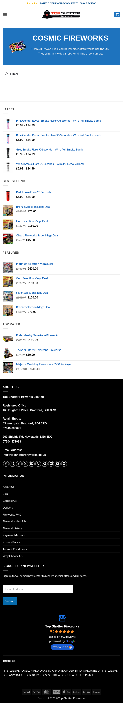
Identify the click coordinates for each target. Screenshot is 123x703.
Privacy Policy (11, 542)
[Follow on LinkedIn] (51, 464)
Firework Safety (12, 528)
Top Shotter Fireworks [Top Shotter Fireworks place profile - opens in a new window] (62, 626)
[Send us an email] (32, 464)
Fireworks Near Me (14, 521)
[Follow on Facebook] (6, 464)
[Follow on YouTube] (58, 464)
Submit (10, 601)
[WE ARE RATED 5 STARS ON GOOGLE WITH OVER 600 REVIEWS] (61, 3)
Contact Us (10, 500)
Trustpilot (9, 660)
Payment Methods (14, 535)
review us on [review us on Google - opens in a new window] (62, 647)
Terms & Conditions (15, 549)
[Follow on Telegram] (64, 464)
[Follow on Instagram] (12, 464)
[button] (5, 14)
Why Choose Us (13, 556)
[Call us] (38, 464)
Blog (5, 493)
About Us (8, 486)
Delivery (8, 507)
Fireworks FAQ (12, 514)
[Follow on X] (25, 464)
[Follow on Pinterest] (45, 464)
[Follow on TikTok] (19, 464)
